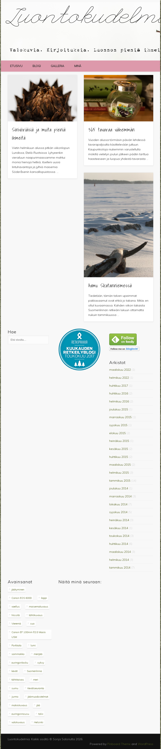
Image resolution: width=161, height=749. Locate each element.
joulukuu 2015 (118, 409)
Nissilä (16, 615)
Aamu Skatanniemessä (110, 285)
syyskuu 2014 (118, 512)
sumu (15, 688)
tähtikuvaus (36, 615)
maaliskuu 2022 (120, 370)
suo (32, 623)
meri (35, 679)
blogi (36, 66)
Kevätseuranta (35, 688)
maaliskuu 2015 (120, 464)
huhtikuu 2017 (118, 386)
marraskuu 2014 (120, 496)
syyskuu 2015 (118, 425)
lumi (33, 645)
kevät (15, 671)
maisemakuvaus (38, 606)
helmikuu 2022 (119, 378)
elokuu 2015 (117, 433)
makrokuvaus (19, 705)
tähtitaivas (18, 679)
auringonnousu (20, 713)
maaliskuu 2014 (120, 552)
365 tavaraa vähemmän (111, 130)
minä (77, 66)
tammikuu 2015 (119, 480)
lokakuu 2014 (118, 504)
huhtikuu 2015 (118, 457)
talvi (40, 713)
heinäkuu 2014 (119, 520)
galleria (57, 66)
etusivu (16, 66)
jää (38, 705)
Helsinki (38, 722)
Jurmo (15, 696)
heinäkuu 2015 (119, 441)
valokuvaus (18, 722)
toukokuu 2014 (119, 536)
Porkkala (16, 645)
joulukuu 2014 (118, 488)
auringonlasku (20, 662)
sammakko (18, 654)
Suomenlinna (34, 671)
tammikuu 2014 (119, 567)
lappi (44, 597)
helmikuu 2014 (119, 560)
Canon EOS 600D (22, 597)
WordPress (145, 744)
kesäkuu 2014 (118, 528)
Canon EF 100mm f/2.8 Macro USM (29, 635)
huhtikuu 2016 (118, 393)
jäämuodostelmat (38, 696)
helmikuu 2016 (119, 401)
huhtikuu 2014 (118, 544)
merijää (38, 654)
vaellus (16, 606)
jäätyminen (18, 589)
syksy (40, 662)
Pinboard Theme (119, 744)
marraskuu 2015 (120, 417)
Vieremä (16, 623)
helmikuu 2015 (119, 472)
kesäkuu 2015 (118, 449)
